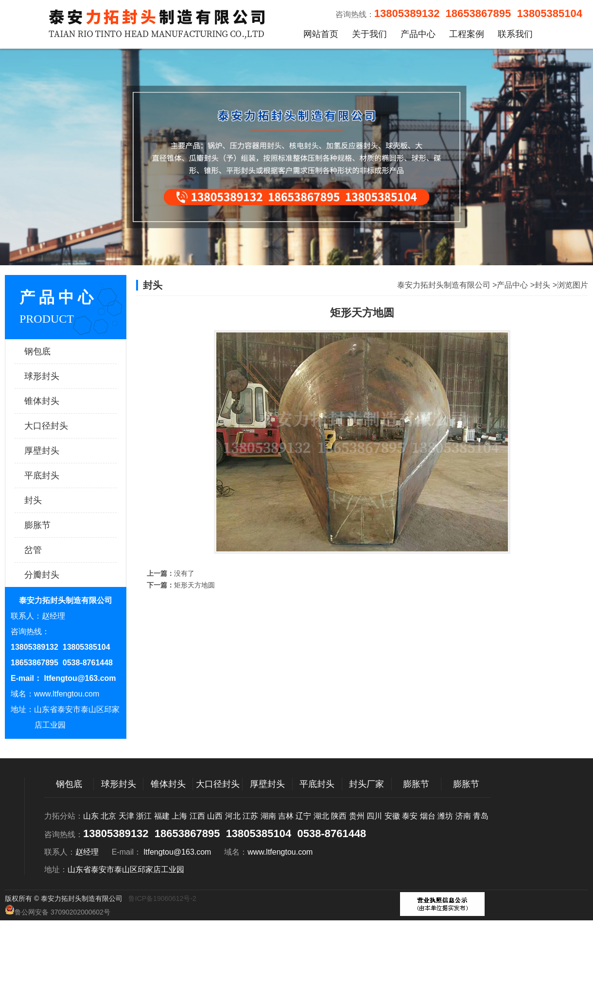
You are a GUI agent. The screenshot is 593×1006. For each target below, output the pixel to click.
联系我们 (515, 34)
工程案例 (466, 34)
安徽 (392, 816)
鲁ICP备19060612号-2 (162, 898)
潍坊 (445, 816)
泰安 (410, 816)
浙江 (144, 816)
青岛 (480, 816)
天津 (126, 816)
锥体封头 (55, 401)
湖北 (321, 816)
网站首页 (320, 34)
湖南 (268, 816)
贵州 (357, 816)
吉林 (286, 816)
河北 (233, 816)
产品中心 (418, 34)
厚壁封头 (55, 450)
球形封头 (55, 376)
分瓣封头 (55, 575)
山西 (215, 816)
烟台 (428, 816)
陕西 (339, 816)
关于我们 (369, 34)
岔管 (55, 550)
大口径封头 (55, 426)
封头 (55, 500)
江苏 (250, 816)
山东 (91, 816)
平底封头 (55, 475)
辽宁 (303, 816)
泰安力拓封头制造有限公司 (443, 285)
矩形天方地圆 (194, 585)
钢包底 (55, 351)
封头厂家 (366, 784)
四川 (374, 816)
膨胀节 (55, 525)
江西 (197, 816)
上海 (179, 816)
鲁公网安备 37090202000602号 (57, 910)
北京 (108, 816)
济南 (463, 816)
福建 (162, 816)
